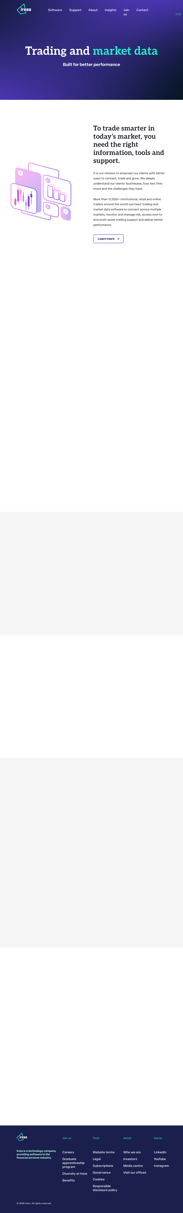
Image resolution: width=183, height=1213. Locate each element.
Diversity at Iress (74, 1174)
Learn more (106, 239)
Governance (102, 1172)
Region (177, 9)
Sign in (157, 9)
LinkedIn (160, 1152)
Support (75, 10)
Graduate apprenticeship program (73, 1163)
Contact (142, 10)
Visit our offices (134, 1172)
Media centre (133, 1166)
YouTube (160, 1159)
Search (167, 9)
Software (55, 10)
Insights (110, 10)
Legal (97, 1159)
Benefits (68, 1180)
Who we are (132, 1152)
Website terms (104, 1152)
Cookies (99, 1179)
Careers (68, 1152)
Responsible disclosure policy (105, 1188)
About (93, 10)
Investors (130, 1159)
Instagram (161, 1166)
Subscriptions (103, 1166)
